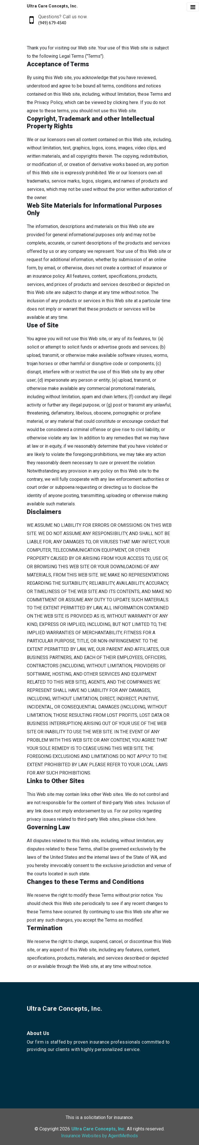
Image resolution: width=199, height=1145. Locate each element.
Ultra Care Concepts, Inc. (64, 1008)
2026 (65, 1129)
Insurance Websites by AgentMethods (99, 1135)
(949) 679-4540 (52, 23)
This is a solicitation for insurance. (100, 1117)
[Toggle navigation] (193, 6)
